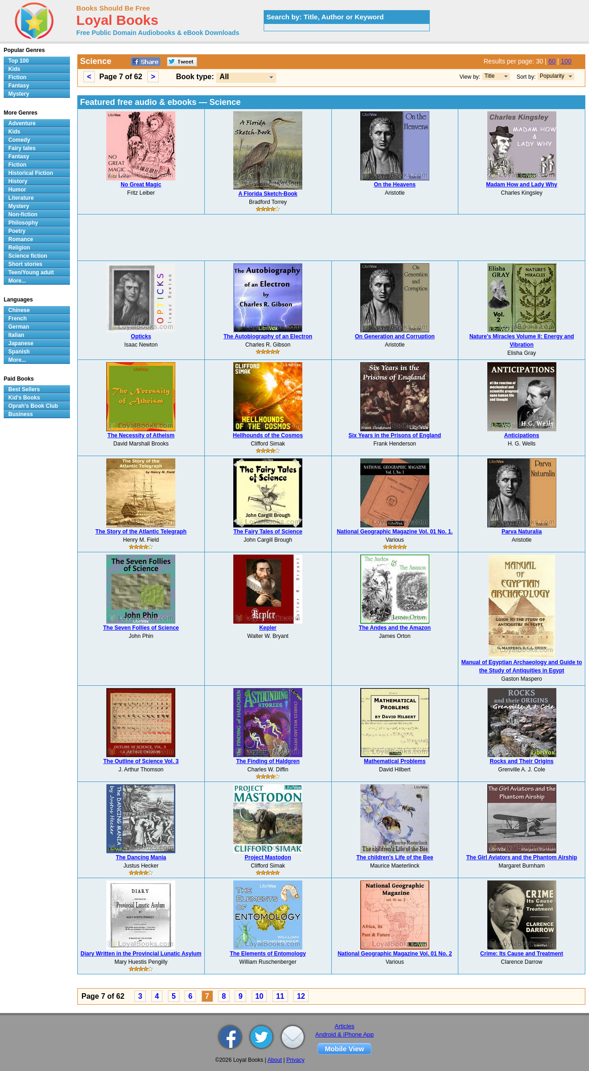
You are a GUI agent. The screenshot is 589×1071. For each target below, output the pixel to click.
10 (259, 996)
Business (20, 414)
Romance (20, 239)
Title (490, 76)
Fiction (17, 77)
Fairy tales (21, 148)
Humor (17, 189)
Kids (14, 69)
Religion (19, 247)
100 (566, 61)
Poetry (16, 231)
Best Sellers (24, 389)
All (224, 77)
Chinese (19, 310)
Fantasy (18, 85)
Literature (21, 198)
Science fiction (27, 256)
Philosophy (23, 223)
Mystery (18, 94)
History (17, 181)
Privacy (295, 1060)
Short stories (25, 264)
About (274, 1060)
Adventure (21, 123)
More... (17, 281)
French (17, 318)
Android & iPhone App (344, 1034)
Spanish (19, 351)
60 (552, 61)
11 (280, 996)
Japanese (21, 343)
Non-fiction (22, 214)
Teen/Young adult (31, 272)
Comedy (19, 140)
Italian (16, 335)
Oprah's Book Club (33, 406)
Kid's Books (24, 397)
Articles (344, 1026)
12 (301, 996)
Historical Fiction (30, 173)
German (18, 327)
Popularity (552, 76)
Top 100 (18, 61)
